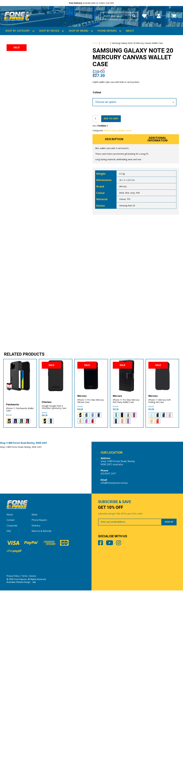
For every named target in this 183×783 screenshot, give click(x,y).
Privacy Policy (13, 768)
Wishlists (130, 17)
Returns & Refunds (42, 723)
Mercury (123, 212)
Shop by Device (49, 37)
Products (105, 49)
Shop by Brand (78, 37)
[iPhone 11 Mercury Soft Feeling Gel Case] (162, 566)
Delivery (36, 718)
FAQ (9, 723)
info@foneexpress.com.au (115, 673)
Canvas (122, 225)
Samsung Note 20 (127, 232)
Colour (97, 116)
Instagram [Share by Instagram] (128, 738)
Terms (24, 768)
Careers (33, 768)
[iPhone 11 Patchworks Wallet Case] (20, 566)
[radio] (9, 611)
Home (95, 49)
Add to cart (114, 143)
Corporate (12, 718)
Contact (11, 712)
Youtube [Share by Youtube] (114, 738)
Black (121, 219)
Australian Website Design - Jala (22, 774)
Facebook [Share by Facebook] (101, 738)
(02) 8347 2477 (108, 664)
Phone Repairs (107, 37)
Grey (133, 219)
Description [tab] (114, 165)
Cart (173, 17)
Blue (127, 219)
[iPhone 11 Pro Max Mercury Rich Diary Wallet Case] (126, 566)
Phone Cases (110, 155)
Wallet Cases (125, 155)
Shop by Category (17, 37)
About (130, 37)
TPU (129, 225)
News (35, 707)
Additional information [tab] (157, 165)
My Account (153, 17)
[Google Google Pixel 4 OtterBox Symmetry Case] (55, 566)
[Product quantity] (96, 143)
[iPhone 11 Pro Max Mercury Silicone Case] (91, 566)
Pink (138, 219)
